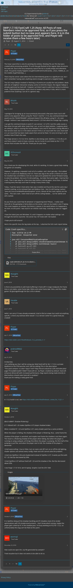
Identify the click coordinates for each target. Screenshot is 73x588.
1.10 (61, 16)
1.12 (70, 16)
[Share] (68, 44)
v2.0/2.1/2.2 (4, 16)
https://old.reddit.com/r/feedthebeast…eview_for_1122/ (42, 400)
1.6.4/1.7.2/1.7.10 (43, 16)
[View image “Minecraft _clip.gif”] (23, 487)
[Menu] (70, 3)
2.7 (22, 16)
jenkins (45, 14)
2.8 (25, 16)
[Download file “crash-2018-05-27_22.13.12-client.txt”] (20, 263)
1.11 (66, 16)
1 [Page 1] (8, 45)
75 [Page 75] (19, 45)
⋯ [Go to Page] (11, 45)
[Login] (65, 2)
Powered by (36, 585)
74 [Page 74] (15, 45)
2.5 (15, 16)
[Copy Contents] (65, 229)
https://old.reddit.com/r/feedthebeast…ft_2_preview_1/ (23, 340)
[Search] (59, 3)
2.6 (18, 16)
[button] (62, 229)
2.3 (11, 16)
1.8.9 (52, 16)
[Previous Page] (5, 44)
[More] (67, 59)
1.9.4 (57, 16)
